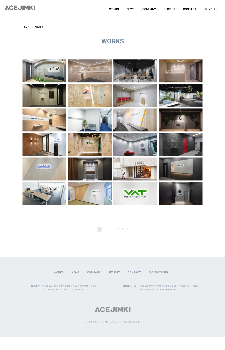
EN (215, 9)
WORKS (114, 9)
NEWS (131, 9)
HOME (25, 27)
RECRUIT (169, 9)
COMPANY (149, 9)
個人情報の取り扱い (160, 277)
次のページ (122, 229)
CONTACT (189, 9)
